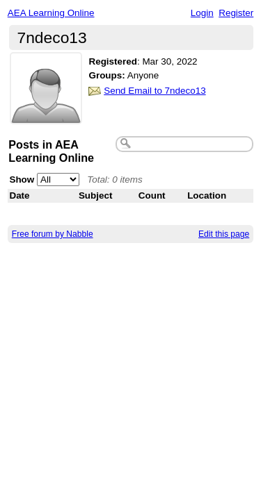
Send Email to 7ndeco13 (154, 90)
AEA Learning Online (51, 13)
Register (236, 13)
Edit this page (223, 234)
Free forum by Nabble (52, 234)
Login (202, 13)
